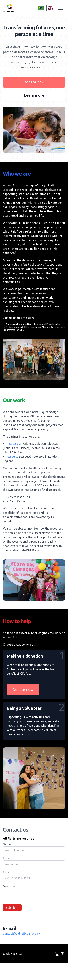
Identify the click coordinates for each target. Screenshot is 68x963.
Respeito (12, 456)
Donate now (34, 82)
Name (7, 844)
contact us (23, 734)
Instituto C (14, 443)
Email (6, 858)
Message (9, 886)
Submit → (12, 907)
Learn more (34, 95)
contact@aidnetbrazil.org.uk (21, 933)
